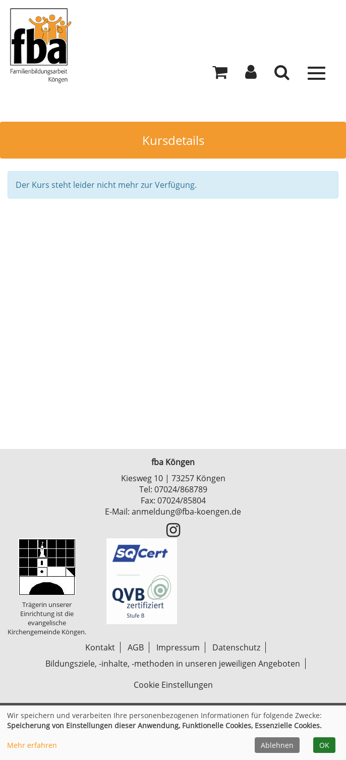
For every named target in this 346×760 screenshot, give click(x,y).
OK (324, 745)
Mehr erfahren (32, 745)
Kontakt (100, 647)
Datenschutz (236, 647)
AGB (136, 647)
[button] (251, 74)
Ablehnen (277, 745)
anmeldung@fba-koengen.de (186, 511)
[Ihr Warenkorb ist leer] (219, 74)
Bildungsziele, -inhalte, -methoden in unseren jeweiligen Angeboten (172, 663)
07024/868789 (180, 489)
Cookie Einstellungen (173, 684)
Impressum (178, 647)
